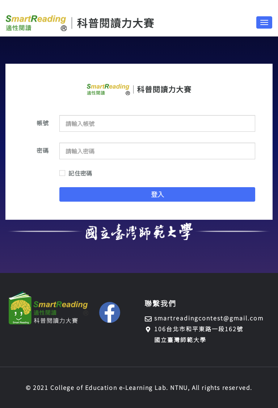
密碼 (43, 150)
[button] (109, 312)
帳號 (43, 122)
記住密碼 (80, 173)
